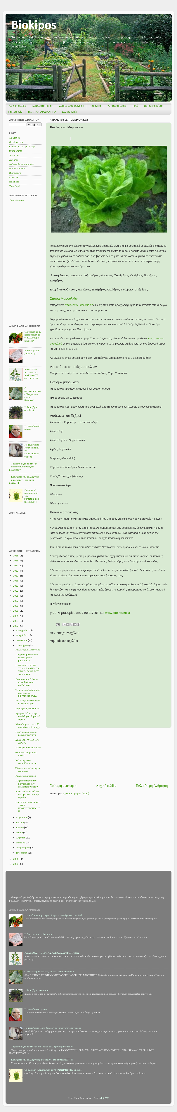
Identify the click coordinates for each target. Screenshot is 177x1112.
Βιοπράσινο (15, 173)
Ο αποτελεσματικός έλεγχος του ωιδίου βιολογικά (32, 394)
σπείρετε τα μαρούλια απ (79, 305)
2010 (16, 864)
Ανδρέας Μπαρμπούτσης (21, 164)
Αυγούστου (22, 817)
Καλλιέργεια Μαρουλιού (27, 650)
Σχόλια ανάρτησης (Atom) (76, 793)
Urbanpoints (15, 151)
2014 (16, 616)
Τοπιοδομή (14, 186)
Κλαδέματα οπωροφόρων (28, 747)
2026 (16, 556)
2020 (16, 586)
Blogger (105, 1098)
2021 (16, 581)
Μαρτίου (20, 843)
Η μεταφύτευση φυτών (35, 1009)
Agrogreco (14, 138)
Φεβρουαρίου (23, 848)
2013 (16, 621)
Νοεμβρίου (22, 635)
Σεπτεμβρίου (22, 645)
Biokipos (34, 25)
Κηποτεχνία (15, 111)
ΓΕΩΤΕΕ (14, 177)
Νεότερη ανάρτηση (63, 786)
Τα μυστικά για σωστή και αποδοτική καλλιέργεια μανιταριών (23, 467)
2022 (16, 576)
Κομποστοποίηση (42, 105)
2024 (16, 566)
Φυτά (135, 105)
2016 (16, 606)
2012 (16, 626)
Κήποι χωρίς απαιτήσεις (27, 708)
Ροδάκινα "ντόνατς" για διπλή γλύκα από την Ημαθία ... (27, 794)
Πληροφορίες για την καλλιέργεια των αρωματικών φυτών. (26, 784)
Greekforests (16, 142)
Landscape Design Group (22, 147)
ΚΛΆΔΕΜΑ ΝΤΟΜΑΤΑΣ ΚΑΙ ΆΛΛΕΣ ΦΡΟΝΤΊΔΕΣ (51, 953)
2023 (16, 571)
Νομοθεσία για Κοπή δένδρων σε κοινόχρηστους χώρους (52, 1028)
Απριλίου (21, 838)
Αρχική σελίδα (17, 105)
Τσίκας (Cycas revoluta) (36, 990)
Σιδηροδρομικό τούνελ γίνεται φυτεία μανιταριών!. (26, 657)
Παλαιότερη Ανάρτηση (152, 786)
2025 (16, 561)
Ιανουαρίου (22, 853)
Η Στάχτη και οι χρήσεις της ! (38, 934)
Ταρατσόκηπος (16, 200)
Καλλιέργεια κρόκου (25, 776)
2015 (16, 611)
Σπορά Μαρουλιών (64, 298)
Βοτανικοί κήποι (153, 105)
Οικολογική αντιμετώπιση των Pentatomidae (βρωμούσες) (53, 1070)
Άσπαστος (14, 155)
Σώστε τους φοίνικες (71, 105)
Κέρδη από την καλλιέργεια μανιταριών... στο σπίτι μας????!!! (24, 480)
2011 (16, 859)
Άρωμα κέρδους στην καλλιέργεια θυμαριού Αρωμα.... (27, 716)
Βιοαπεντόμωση (17, 168)
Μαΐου (19, 832)
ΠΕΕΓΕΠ (14, 182)
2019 (16, 591)
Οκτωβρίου (22, 640)
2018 (16, 596)
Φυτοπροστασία (116, 105)
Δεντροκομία (69, 111)
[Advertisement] (108, 756)
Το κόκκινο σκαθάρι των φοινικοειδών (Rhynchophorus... (27, 693)
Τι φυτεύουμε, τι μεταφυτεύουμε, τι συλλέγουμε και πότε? (53, 915)
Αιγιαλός (13, 160)
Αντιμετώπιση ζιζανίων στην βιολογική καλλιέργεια (26, 682)
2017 (16, 601)
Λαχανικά (95, 105)
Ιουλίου (20, 823)
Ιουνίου (20, 828)
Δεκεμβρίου (22, 630)
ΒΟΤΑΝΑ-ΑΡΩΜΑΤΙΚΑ (42, 111)
